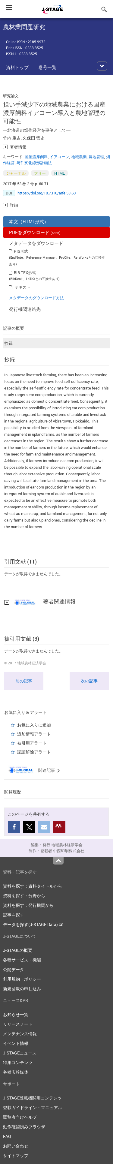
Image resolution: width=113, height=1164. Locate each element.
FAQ (7, 1136)
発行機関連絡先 (25, 309)
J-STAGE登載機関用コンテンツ (32, 1098)
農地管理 (96, 156)
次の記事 (89, 681)
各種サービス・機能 (22, 960)
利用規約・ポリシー (22, 979)
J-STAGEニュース (19, 1053)
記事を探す (13, 915)
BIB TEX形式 (25, 272)
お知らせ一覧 (15, 1014)
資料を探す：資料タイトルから (32, 886)
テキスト (22, 287)
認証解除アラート (34, 752)
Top (58, 861)
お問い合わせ (15, 1146)
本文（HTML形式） (29, 221)
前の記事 (23, 681)
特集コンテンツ (18, 1062)
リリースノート (18, 1024)
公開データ (13, 969)
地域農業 (79, 156)
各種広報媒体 (15, 1072)
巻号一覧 (47, 67)
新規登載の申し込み (22, 988)
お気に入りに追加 (34, 725)
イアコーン (59, 156)
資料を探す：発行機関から (28, 905)
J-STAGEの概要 (17, 950)
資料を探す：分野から (24, 895)
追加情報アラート (34, 734)
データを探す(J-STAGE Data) (33, 924)
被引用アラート (32, 743)
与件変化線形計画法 (34, 162)
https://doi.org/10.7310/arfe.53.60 (46, 193)
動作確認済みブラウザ (24, 1126)
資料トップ (17, 67)
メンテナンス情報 (20, 1033)
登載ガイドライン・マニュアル (32, 1107)
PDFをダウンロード (35, 232)
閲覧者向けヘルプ (20, 1117)
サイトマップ (15, 1155)
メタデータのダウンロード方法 (36, 297)
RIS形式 (21, 251)
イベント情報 (15, 1043)
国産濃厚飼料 (36, 156)
